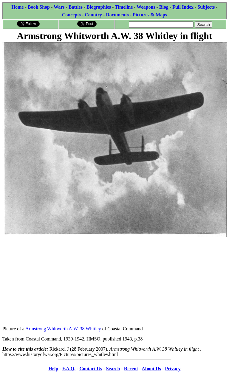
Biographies (98, 7)
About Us (151, 368)
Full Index (183, 7)
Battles (76, 7)
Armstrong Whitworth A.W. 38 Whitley (63, 328)
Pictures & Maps (150, 14)
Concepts (71, 14)
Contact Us (90, 368)
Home (18, 7)
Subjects (206, 7)
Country (93, 14)
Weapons (146, 7)
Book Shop (39, 7)
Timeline (124, 7)
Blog (163, 7)
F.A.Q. (68, 368)
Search (113, 368)
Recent (131, 368)
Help (53, 368)
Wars (59, 7)
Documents (117, 14)
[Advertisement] (114, 279)
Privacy (172, 368)
